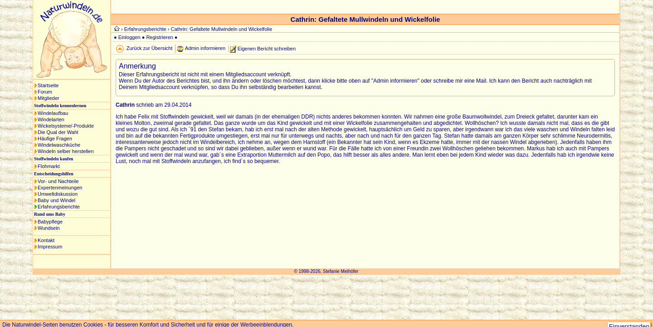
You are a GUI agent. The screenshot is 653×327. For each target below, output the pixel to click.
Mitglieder (48, 98)
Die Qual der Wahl (58, 132)
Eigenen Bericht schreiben (267, 48)
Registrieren (159, 37)
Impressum (50, 246)
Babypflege (50, 221)
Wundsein (49, 228)
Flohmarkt (49, 166)
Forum (45, 91)
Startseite (48, 85)
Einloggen (129, 37)
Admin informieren (205, 48)
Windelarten (51, 119)
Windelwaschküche (59, 145)
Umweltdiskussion (58, 194)
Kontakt (46, 240)
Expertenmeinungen (60, 187)
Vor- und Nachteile (58, 181)
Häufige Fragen (55, 138)
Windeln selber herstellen (66, 151)
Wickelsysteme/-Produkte (66, 126)
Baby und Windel (56, 200)
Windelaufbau (53, 113)
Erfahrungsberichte (59, 206)
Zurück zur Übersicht (149, 48)
